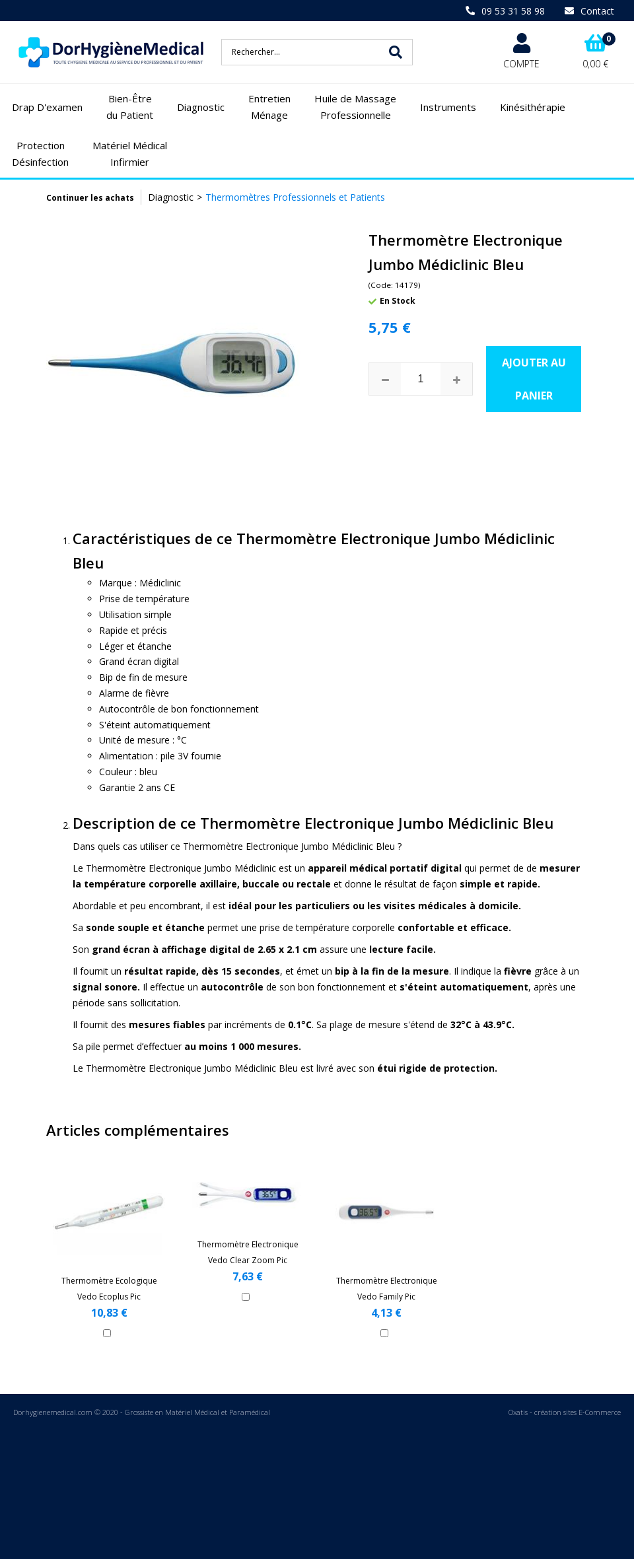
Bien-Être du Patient (129, 107)
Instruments (448, 107)
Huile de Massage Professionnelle (355, 107)
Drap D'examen (47, 107)
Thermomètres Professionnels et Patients (295, 197)
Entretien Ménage (269, 107)
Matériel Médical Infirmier (129, 154)
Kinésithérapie (532, 107)
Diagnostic (201, 107)
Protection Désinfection (40, 154)
